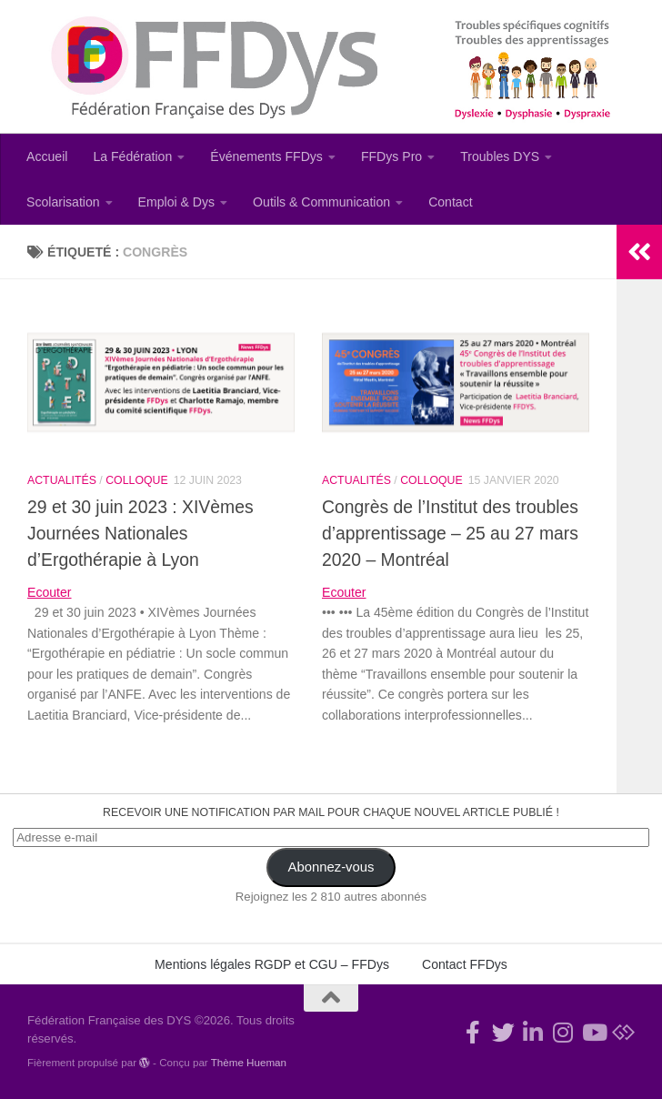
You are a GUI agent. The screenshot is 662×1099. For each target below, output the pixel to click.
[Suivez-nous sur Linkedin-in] (533, 1032)
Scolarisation (63, 202)
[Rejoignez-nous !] (473, 1032)
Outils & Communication (321, 202)
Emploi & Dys (177, 202)
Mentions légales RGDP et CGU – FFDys (272, 964)
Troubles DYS (499, 156)
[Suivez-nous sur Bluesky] (623, 1032)
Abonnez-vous (331, 867)
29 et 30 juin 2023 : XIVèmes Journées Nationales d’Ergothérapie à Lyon (140, 533)
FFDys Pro (391, 156)
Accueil (46, 156)
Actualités (61, 480)
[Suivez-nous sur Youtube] (593, 1032)
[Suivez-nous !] (503, 1032)
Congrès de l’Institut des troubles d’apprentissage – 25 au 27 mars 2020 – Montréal (450, 533)
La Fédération (132, 156)
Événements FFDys (266, 156)
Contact (450, 202)
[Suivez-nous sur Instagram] (563, 1032)
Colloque (136, 480)
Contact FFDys (464, 964)
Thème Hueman (248, 1062)
